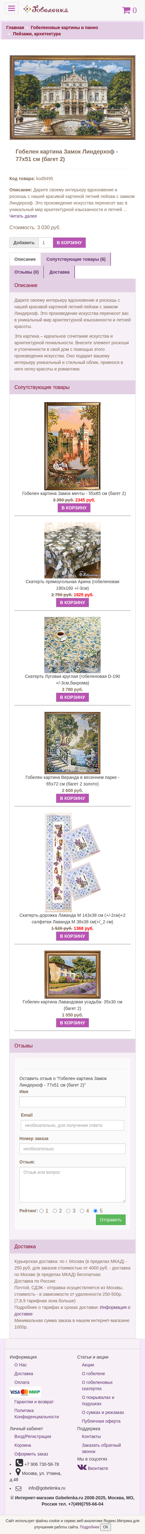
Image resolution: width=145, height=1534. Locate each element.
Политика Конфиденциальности (36, 1413)
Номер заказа (33, 1138)
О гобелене (93, 1373)
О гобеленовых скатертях (97, 1385)
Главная (15, 27)
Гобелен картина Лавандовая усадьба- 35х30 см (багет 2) (72, 1005)
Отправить (111, 1219)
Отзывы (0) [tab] (26, 272)
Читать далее (23, 216)
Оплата (21, 1382)
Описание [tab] (25, 259)
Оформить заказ (31, 1453)
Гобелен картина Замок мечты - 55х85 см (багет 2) (74, 493)
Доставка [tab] (59, 272)
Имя (23, 1091)
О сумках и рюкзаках (103, 1412)
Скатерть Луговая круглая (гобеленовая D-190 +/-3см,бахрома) (72, 679)
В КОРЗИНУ (69, 242)
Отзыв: (27, 1161)
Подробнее (90, 1527)
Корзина (22, 1445)
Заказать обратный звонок (101, 1448)
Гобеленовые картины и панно (64, 27)
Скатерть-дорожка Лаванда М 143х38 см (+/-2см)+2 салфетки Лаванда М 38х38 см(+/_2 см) (72, 918)
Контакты (91, 1436)
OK (105, 1527)
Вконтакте (92, 1468)
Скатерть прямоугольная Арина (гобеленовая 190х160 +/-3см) (72, 585)
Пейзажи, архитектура (37, 33)
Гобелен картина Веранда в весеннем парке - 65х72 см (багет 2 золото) (73, 780)
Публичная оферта (101, 1421)
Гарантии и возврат (34, 1401)
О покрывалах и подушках (98, 1400)
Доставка (23, 1373)
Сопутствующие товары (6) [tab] (76, 259)
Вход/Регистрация (32, 1436)
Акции (88, 1364)
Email (26, 1115)
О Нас (20, 1364)
